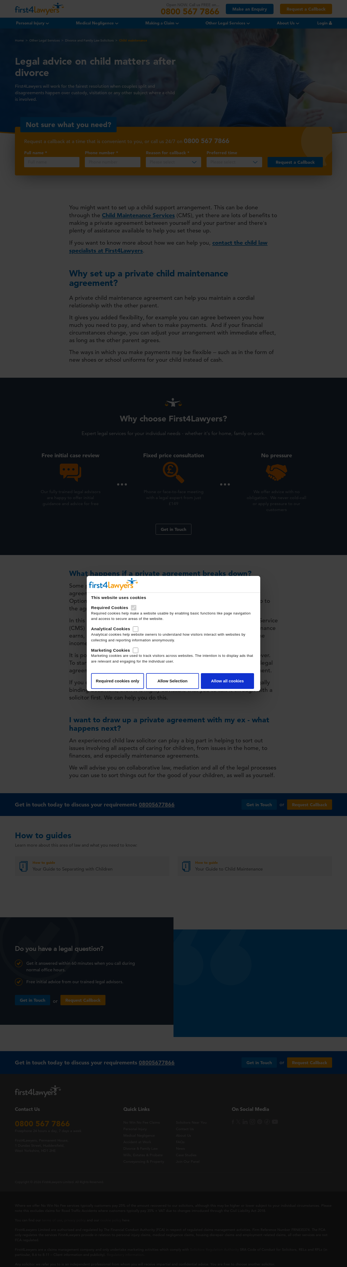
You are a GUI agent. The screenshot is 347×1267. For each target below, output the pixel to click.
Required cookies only (117, 681)
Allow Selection (173, 681)
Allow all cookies (227, 681)
